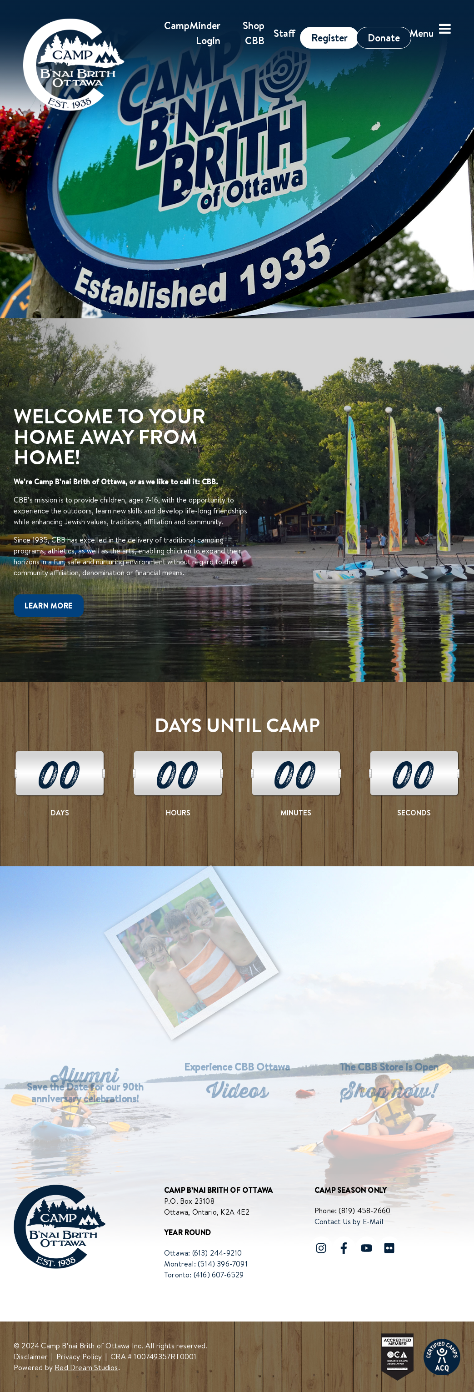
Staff (284, 33)
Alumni (85, 1079)
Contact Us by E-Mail (348, 1221)
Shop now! (389, 1095)
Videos (237, 1095)
